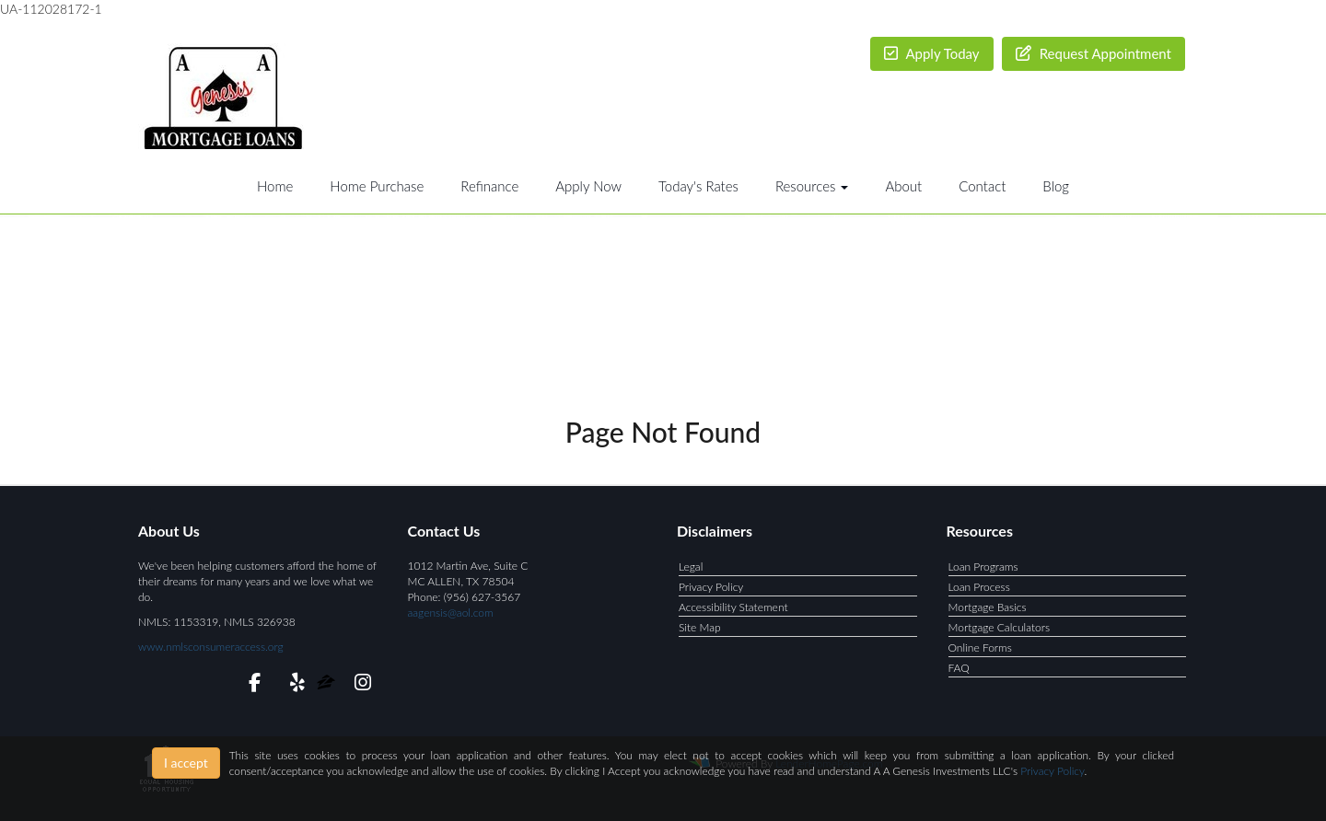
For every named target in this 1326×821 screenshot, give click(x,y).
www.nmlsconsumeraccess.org (211, 646)
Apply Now (588, 186)
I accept (186, 762)
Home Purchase (377, 186)
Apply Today (932, 53)
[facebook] (249, 685)
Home (275, 186)
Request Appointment (1093, 53)
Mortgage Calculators (999, 627)
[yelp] (293, 685)
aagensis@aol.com (451, 612)
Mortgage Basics (987, 607)
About (903, 186)
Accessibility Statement (733, 607)
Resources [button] (812, 186)
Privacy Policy (711, 587)
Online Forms (980, 647)
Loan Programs (983, 566)
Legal (691, 566)
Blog (1055, 186)
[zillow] (327, 685)
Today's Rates (698, 186)
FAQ (959, 668)
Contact (982, 186)
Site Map (700, 627)
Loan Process (979, 587)
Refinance (489, 186)
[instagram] (359, 685)
